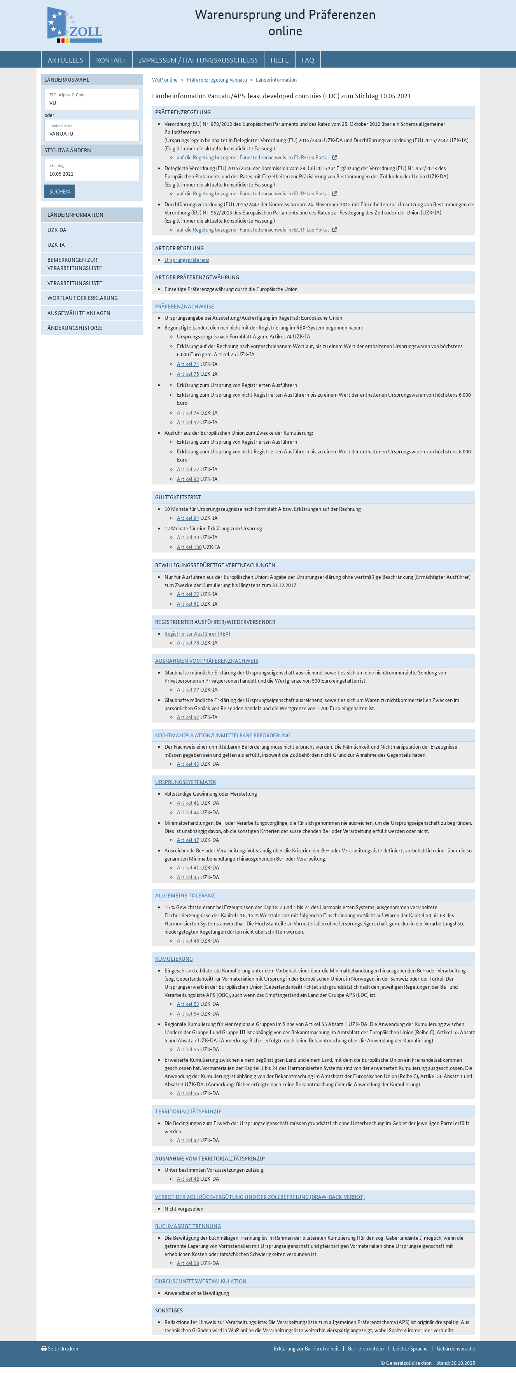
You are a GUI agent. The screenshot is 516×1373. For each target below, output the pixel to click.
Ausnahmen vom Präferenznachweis (206, 660)
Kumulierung (174, 958)
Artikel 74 (188, 364)
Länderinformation (75, 214)
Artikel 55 (188, 1049)
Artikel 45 (188, 877)
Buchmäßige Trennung (188, 1226)
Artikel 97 (188, 689)
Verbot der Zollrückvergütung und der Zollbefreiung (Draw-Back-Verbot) (260, 1197)
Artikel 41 (188, 802)
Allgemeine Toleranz (185, 895)
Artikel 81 (188, 603)
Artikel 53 (188, 1003)
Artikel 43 (188, 763)
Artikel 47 (188, 839)
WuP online (165, 79)
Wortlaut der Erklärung (82, 297)
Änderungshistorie (74, 327)
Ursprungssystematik (185, 782)
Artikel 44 (188, 812)
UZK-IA (56, 244)
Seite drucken (59, 1348)
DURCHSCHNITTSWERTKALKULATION (201, 1281)
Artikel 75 (188, 373)
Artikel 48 (188, 940)
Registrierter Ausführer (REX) (197, 633)
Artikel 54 (188, 1013)
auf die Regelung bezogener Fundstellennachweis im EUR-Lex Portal (253, 157)
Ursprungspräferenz (186, 259)
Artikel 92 (188, 422)
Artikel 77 (188, 469)
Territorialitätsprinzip (188, 1111)
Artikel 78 (188, 642)
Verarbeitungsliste (74, 283)
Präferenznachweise (184, 306)
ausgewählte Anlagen (78, 313)
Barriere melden (366, 1348)
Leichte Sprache (410, 1348)
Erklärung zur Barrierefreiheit (306, 1348)
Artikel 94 (188, 517)
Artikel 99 (188, 537)
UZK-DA (56, 229)
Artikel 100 (189, 547)
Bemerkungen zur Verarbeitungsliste (74, 264)
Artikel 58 (188, 1263)
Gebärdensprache (456, 1348)
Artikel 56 (188, 1093)
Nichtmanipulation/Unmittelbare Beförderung (222, 735)
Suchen (59, 191)
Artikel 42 (188, 1140)
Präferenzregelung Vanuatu (217, 79)
